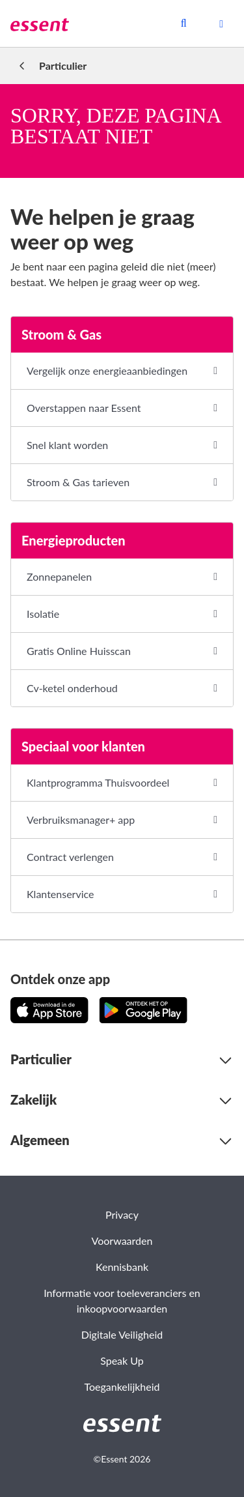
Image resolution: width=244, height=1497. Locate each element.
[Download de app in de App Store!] (49, 1010)
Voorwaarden (122, 1240)
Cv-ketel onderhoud (72, 688)
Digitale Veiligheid (122, 1334)
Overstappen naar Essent (84, 407)
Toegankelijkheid (121, 1386)
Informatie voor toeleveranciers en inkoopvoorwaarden (122, 1300)
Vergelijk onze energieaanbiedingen (107, 370)
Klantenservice (60, 894)
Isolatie (43, 613)
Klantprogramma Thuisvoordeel (98, 782)
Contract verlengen (70, 856)
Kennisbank (122, 1266)
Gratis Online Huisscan (79, 651)
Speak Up (122, 1360)
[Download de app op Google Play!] (143, 1010)
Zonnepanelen (59, 576)
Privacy (122, 1214)
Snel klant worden (67, 445)
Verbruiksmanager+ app (81, 819)
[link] (39, 23)
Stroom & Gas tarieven (78, 482)
